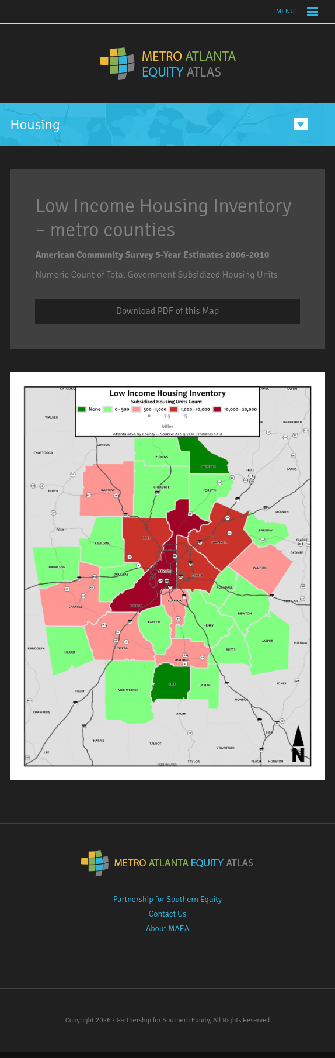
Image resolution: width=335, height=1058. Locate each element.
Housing (35, 124)
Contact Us (167, 914)
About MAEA (167, 928)
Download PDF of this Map (167, 311)
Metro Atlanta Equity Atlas (168, 63)
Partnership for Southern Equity (167, 899)
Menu (285, 11)
